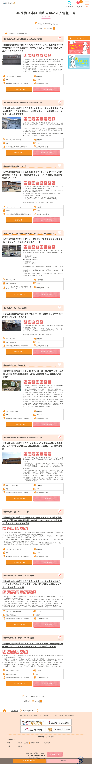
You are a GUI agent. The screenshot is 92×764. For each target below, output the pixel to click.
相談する (62, 761)
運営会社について (48, 715)
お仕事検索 (14, 711)
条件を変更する (29, 761)
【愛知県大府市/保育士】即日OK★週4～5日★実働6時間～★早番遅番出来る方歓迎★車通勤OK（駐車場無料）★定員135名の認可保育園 (32, 446)
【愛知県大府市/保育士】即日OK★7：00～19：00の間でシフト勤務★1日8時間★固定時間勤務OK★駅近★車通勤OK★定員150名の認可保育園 (32, 374)
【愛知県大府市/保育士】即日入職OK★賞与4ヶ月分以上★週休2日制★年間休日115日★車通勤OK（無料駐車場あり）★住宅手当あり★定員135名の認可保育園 (33, 48)
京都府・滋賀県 (35, 743)
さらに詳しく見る (19, 89)
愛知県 (20, 746)
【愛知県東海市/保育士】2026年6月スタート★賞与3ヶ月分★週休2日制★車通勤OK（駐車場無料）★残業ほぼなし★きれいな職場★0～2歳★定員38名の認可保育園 (32, 520)
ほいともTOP (11, 739)
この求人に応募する (46, 89)
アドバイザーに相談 (54, 754)
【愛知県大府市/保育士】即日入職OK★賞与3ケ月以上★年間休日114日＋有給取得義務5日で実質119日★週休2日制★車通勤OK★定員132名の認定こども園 (32, 584)
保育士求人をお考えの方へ (34, 715)
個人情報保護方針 (70, 715)
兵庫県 (26, 743)
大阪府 (20, 743)
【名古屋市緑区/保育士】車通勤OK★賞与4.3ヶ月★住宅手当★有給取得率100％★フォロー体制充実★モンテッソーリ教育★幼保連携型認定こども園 (32, 175)
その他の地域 (46, 743)
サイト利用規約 (59, 715)
